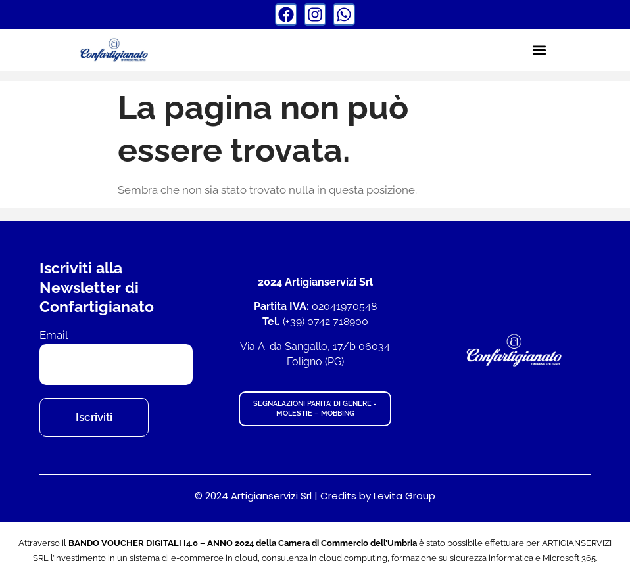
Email (53, 335)
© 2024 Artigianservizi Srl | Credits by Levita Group (315, 495)
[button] (539, 49)
